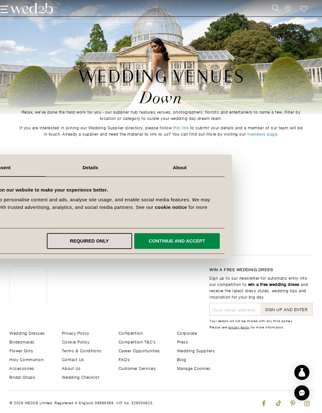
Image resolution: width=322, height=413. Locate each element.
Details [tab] (161, 167)
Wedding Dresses (27, 332)
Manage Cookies (194, 368)
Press (182, 341)
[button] (301, 392)
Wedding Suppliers (196, 350)
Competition (131, 332)
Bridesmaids (22, 341)
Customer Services (137, 368)
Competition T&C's (137, 341)
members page (262, 133)
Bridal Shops (22, 376)
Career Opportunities (139, 350)
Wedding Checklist (81, 376)
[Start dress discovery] (301, 372)
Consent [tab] (71, 167)
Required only (160, 240)
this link (181, 127)
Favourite (294, 18)
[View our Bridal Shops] (280, 18)
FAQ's (124, 359)
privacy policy (239, 327)
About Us (71, 368)
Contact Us (73, 359)
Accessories (21, 368)
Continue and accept (247, 240)
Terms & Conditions (82, 350)
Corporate (187, 332)
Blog (181, 359)
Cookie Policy (76, 341)
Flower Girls (21, 350)
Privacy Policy (75, 332)
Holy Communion (26, 359)
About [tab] (250, 167)
